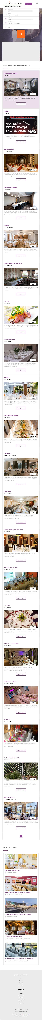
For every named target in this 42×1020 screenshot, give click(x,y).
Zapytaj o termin (21, 104)
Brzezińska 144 (8, 722)
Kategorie (21, 990)
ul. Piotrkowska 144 (9, 227)
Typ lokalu (10, 17)
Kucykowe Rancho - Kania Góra (12, 758)
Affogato (6, 225)
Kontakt (21, 983)
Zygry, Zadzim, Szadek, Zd (33, 132)
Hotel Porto (7, 377)
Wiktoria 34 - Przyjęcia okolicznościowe (18, 892)
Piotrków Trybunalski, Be (33, 170)
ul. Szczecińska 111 (9, 569)
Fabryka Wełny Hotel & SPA (11, 415)
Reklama (21, 981)
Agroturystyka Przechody (13, 937)
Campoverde (7, 492)
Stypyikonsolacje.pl (21, 975)
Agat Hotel (7, 606)
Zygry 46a (7, 113)
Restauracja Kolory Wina (10, 187)
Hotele (21, 993)
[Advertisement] (21, 51)
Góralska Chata (8, 720)
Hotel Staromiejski (9, 149)
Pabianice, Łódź (33, 436)
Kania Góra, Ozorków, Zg (32, 779)
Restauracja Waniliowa (12, 870)
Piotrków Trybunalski (32, 361)
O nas (21, 979)
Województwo (10, 9)
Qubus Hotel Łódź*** (9, 797)
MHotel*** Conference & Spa (11, 644)
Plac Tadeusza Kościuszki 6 (10, 455)
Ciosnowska (7, 760)
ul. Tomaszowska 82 (9, 683)
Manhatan (6, 111)
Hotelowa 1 (7, 531)
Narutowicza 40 (8, 341)
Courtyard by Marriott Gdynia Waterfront (19, 959)
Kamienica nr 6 (7, 454)
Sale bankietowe (21, 1000)
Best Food (6, 301)
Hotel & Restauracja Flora (10, 568)
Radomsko (33, 398)
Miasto (9, 13)
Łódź (33, 94)
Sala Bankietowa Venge (10, 682)
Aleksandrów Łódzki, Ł (32, 475)
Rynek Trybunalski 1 (9, 151)
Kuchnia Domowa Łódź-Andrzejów (13, 263)
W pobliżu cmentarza (12, 21)
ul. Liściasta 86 (8, 189)
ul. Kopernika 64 (8, 75)
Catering (21, 1002)
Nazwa (9, 25)
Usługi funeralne (21, 1004)
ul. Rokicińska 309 (8, 265)
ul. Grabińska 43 (8, 493)
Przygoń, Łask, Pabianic (32, 551)
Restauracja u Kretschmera (11, 73)
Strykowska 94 (8, 607)
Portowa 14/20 (8, 379)
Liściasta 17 (7, 303)
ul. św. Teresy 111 (8, 645)
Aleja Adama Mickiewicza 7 (10, 799)
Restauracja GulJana (9, 339)
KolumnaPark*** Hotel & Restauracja (13, 530)
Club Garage (21, 995)
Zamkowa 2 (7, 417)
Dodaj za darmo (28, 4)
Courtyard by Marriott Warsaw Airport (18, 914)
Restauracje (21, 998)
